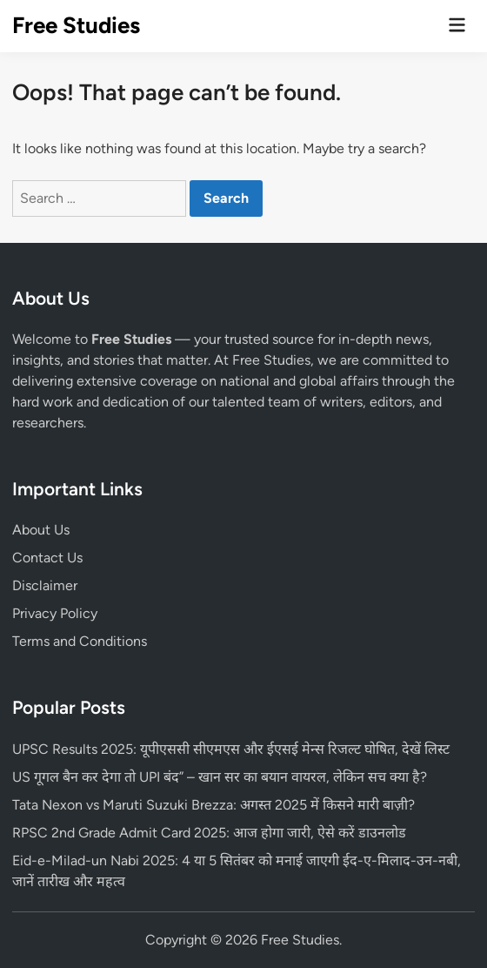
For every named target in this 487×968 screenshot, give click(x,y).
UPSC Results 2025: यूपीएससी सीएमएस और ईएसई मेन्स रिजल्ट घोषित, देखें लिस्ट (231, 749)
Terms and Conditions (79, 641)
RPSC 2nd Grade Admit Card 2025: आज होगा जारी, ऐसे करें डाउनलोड (209, 832)
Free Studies (76, 25)
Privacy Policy (54, 613)
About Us (41, 529)
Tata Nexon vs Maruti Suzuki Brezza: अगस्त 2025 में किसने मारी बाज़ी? (213, 805)
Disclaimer (44, 585)
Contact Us (47, 557)
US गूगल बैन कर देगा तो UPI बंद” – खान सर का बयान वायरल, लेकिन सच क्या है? (219, 777)
